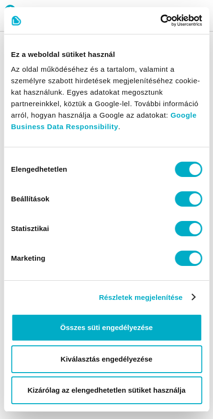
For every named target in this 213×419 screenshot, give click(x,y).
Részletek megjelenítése (141, 297)
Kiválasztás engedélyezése (107, 359)
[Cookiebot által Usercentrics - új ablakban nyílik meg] (160, 20)
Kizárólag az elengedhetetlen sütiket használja (106, 390)
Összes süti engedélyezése (106, 327)
